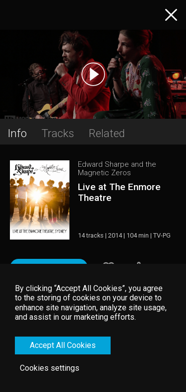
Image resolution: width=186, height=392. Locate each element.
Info (17, 133)
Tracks (58, 133)
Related (107, 133)
